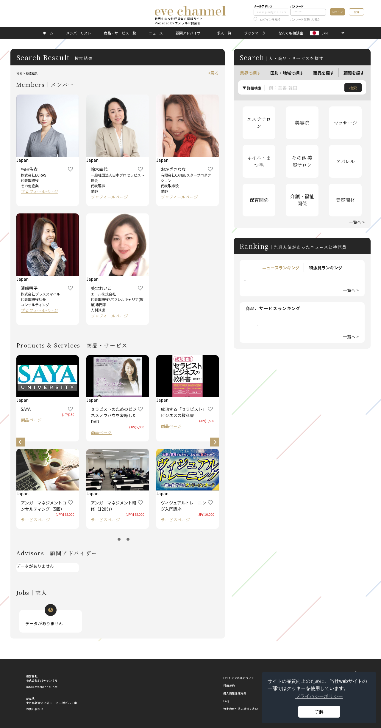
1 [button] (119, 539)
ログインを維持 (267, 19)
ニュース (156, 32)
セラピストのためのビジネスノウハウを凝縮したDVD (114, 415)
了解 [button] (319, 711)
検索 (353, 88)
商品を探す (323, 73)
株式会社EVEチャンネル (42, 681)
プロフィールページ (39, 191)
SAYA (26, 409)
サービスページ (35, 520)
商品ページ (31, 420)
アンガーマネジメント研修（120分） (113, 506)
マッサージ (345, 122)
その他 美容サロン (302, 161)
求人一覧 (224, 32)
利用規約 (229, 686)
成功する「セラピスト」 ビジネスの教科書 (184, 412)
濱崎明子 (29, 288)
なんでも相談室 (290, 32)
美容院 (302, 122)
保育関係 (258, 199)
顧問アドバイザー (190, 32)
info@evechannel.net (42, 687)
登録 (356, 12)
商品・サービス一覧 (120, 32)
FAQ (226, 701)
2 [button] (128, 539)
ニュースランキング (280, 268)
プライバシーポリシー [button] (319, 696)
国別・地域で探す (287, 73)
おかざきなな (173, 169)
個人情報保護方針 (234, 693)
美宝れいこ (101, 288)
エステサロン (259, 123)
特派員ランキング (325, 268)
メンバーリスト (78, 32)
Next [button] (214, 442)
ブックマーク (255, 32)
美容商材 (345, 199)
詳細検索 (254, 87)
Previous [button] (20, 442)
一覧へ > (357, 222)
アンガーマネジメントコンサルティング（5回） (43, 506)
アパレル (345, 161)
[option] (117, 213)
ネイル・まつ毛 (259, 161)
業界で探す (250, 73)
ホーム (48, 32)
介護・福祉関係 (302, 200)
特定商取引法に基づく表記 (240, 709)
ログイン (337, 11)
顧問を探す (353, 73)
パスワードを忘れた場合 (305, 19)
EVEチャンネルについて (238, 678)
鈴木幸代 (99, 169)
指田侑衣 (29, 169)
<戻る (213, 73)
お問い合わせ (34, 709)
